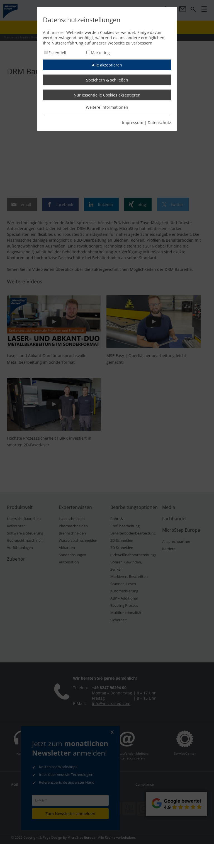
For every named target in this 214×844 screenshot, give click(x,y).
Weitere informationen (107, 107)
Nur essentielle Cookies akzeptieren (107, 95)
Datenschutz (159, 122)
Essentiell (57, 52)
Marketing (100, 52)
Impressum (132, 122)
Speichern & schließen (107, 80)
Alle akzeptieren (107, 65)
